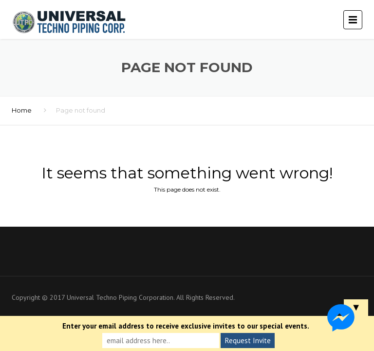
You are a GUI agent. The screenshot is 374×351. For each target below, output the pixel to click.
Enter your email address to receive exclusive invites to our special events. (185, 326)
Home (22, 110)
